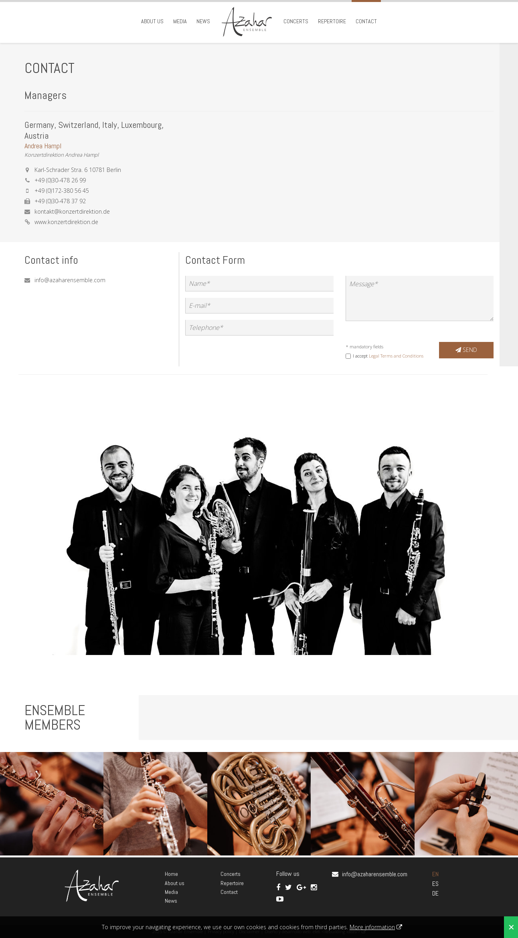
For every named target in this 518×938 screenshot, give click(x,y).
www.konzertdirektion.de (66, 222)
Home (171, 873)
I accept (388, 356)
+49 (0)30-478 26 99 (60, 180)
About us (152, 21)
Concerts (295, 21)
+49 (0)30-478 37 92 (60, 201)
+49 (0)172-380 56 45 (61, 190)
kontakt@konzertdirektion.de (72, 211)
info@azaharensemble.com (69, 280)
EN (435, 874)
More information (372, 927)
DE (435, 893)
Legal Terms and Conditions (396, 356)
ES (435, 883)
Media (180, 21)
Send (466, 350)
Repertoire (332, 21)
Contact (366, 21)
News (203, 21)
